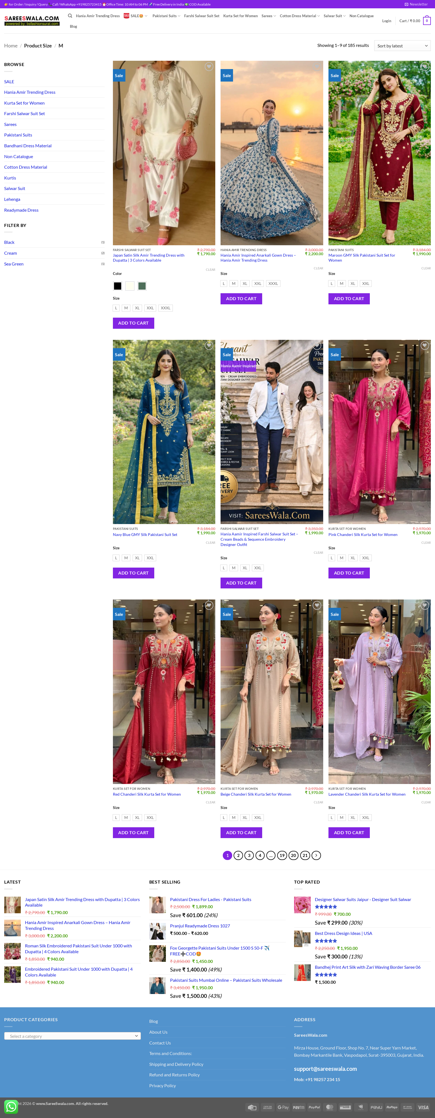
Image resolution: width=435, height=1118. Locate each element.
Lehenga (12, 199)
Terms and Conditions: (170, 1053)
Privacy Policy (162, 1085)
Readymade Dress (21, 210)
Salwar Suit (335, 16)
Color (117, 274)
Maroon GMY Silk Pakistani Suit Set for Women (361, 258)
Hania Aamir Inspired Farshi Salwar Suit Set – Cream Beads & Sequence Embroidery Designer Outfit (259, 539)
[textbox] (71, 1036)
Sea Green (14, 263)
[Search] (70, 16)
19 (282, 855)
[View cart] (415, 21)
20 (293, 855)
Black (9, 242)
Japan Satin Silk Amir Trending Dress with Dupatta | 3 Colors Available (148, 258)
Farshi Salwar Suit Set (201, 16)
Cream (10, 253)
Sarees (269, 16)
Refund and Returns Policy (174, 1074)
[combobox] (72, 1036)
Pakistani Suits (166, 16)
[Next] (316, 855)
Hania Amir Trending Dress (98, 16)
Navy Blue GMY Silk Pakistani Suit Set (145, 534)
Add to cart (133, 322)
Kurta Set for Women (240, 16)
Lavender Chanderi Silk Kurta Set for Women (367, 794)
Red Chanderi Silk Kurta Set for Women (147, 794)
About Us (158, 1031)
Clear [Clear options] (210, 269)
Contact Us (160, 1042)
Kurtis (10, 177)
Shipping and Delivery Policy (176, 1064)
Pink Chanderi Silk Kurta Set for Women (363, 534)
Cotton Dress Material (300, 16)
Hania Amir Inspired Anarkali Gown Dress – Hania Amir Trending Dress (258, 258)
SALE (9, 81)
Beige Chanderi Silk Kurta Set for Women (256, 794)
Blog (73, 26)
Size (116, 298)
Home (10, 45)
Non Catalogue (362, 16)
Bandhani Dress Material (28, 145)
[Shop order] (402, 45)
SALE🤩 (135, 16)
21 (305, 855)
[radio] (116, 308)
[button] (416, 4)
